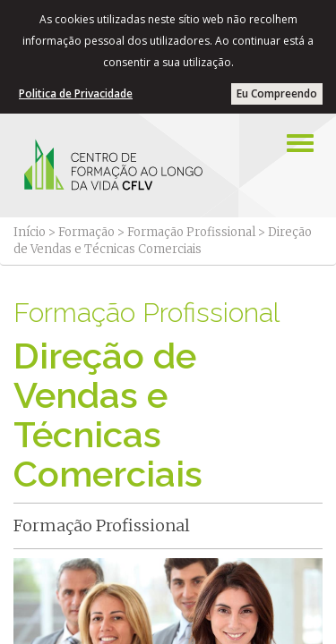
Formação (86, 232)
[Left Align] (300, 143)
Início (29, 232)
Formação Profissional (191, 232)
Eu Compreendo (277, 93)
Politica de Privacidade (76, 93)
